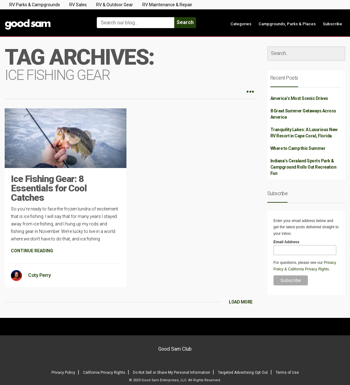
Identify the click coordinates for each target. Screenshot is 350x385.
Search (185, 22)
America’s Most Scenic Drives (299, 98)
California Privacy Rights (308, 269)
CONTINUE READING (32, 250)
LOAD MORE (241, 301)
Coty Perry (39, 275)
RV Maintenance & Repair (167, 4)
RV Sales (78, 4)
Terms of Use (287, 372)
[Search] (306, 53)
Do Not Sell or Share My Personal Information (171, 372)
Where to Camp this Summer (298, 148)
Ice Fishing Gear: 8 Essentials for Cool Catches (49, 188)
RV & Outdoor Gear (114, 4)
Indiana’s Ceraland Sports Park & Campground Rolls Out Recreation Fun (303, 167)
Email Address (286, 242)
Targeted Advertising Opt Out (243, 372)
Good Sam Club (175, 349)
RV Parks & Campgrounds (34, 4)
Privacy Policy (63, 372)
